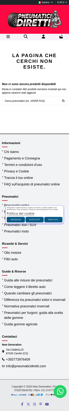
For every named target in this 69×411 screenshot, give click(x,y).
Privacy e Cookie (16, 171)
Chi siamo (11, 152)
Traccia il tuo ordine (18, 178)
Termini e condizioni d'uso (23, 165)
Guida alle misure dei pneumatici (28, 280)
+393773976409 (18, 359)
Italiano (45, 2)
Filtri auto (11, 259)
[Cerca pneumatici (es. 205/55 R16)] (63, 101)
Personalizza (15, 220)
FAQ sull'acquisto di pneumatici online (32, 184)
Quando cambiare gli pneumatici (28, 293)
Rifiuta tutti (53, 220)
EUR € (62, 2)
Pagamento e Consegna (22, 158)
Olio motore (12, 253)
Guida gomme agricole (21, 324)
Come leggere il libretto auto (25, 287)
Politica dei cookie (20, 213)
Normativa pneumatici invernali (26, 306)
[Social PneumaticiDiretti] (22, 404)
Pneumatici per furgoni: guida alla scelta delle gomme (33, 315)
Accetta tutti (34, 220)
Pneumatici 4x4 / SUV (20, 225)
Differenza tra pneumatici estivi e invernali (35, 300)
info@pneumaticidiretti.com (26, 366)
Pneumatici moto (16, 231)
